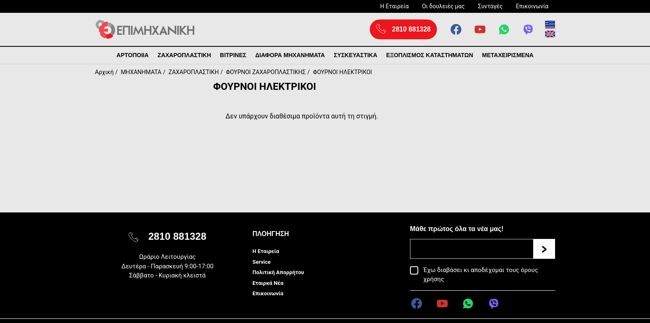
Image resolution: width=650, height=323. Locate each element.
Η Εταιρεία (394, 6)
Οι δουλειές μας (443, 6)
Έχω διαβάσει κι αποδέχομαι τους (480, 274)
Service (261, 262)
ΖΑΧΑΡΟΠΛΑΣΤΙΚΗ (184, 55)
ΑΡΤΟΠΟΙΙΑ (132, 55)
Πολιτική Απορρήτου (278, 272)
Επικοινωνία (532, 6)
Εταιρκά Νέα (268, 283)
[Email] (472, 249)
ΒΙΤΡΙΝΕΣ (233, 55)
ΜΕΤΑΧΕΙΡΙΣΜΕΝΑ (508, 55)
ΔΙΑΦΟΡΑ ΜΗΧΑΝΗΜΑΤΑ (290, 55)
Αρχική (104, 72)
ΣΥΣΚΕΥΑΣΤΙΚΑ (355, 55)
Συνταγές (490, 6)
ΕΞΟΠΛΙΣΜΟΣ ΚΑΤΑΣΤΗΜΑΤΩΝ (429, 55)
